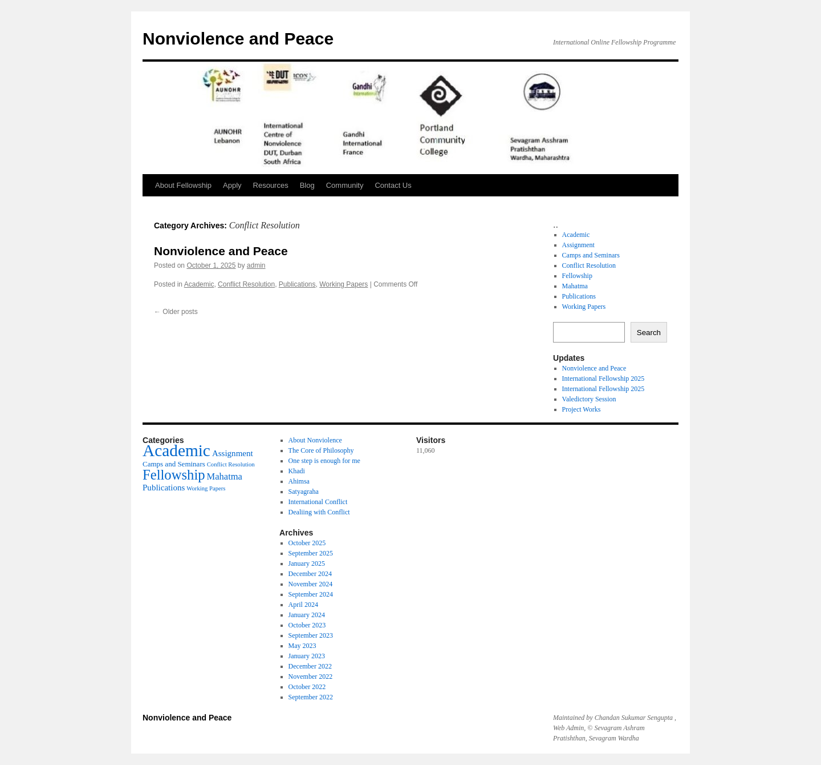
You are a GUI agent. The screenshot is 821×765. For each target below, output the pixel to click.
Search (649, 332)
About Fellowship (183, 185)
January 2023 (306, 656)
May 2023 (302, 646)
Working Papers (343, 284)
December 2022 (310, 666)
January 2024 (306, 615)
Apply (232, 185)
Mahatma (575, 286)
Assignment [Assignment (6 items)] (232, 453)
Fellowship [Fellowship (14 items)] (174, 474)
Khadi (296, 471)
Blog (307, 185)
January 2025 (306, 563)
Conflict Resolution (246, 284)
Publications (297, 284)
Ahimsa (299, 481)
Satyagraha (303, 492)
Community (345, 185)
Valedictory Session (589, 399)
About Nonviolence (315, 440)
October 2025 (307, 543)
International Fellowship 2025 (603, 378)
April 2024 (303, 605)
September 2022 (310, 697)
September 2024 (310, 594)
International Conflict (318, 502)
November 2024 (310, 584)
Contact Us (393, 185)
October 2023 (307, 625)
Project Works (581, 409)
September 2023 (310, 635)
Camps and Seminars (591, 255)
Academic (199, 284)
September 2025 (310, 553)
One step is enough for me (324, 461)
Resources (270, 185)
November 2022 (310, 677)
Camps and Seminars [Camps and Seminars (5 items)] (174, 464)
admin (256, 265)
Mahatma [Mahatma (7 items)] (224, 476)
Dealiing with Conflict (319, 512)
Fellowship (577, 276)
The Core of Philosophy (321, 450)
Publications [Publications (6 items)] (164, 487)
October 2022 (307, 687)
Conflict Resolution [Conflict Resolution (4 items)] (231, 464)
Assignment (578, 245)
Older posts (176, 312)
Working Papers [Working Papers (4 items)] (205, 488)
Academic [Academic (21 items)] (176, 450)
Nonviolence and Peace (238, 38)
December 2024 (310, 574)
